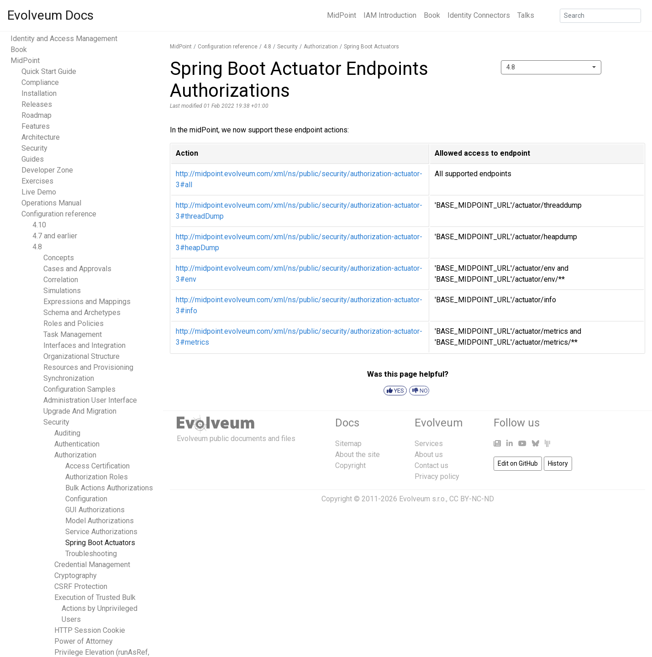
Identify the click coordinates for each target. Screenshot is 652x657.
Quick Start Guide (48, 71)
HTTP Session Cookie (89, 630)
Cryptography (75, 575)
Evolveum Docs (50, 15)
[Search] (600, 16)
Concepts (58, 257)
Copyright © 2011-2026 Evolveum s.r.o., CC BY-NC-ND (407, 498)
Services (429, 443)
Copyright (350, 465)
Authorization (75, 455)
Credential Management (92, 564)
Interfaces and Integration (84, 345)
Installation (39, 93)
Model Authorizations (99, 520)
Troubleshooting (91, 553)
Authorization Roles (96, 477)
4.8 (37, 246)
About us (429, 454)
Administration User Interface (90, 400)
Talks (525, 15)
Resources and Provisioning (88, 367)
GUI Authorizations (95, 509)
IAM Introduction (389, 15)
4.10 (39, 225)
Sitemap (348, 443)
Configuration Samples (79, 389)
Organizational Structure (81, 356)
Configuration (86, 498)
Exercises (37, 181)
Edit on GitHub (518, 463)
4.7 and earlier (54, 235)
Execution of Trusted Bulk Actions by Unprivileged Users (95, 608)
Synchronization (68, 378)
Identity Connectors (478, 15)
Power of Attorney (83, 641)
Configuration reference (58, 214)
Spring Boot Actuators (100, 542)
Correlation (60, 279)
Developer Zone (47, 170)
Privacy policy (437, 476)
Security (34, 148)
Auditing (67, 433)
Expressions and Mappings (87, 301)
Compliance (40, 82)
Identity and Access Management (64, 38)
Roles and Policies (73, 323)
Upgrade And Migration (79, 411)
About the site (357, 454)
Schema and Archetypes (82, 312)
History (558, 463)
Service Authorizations (101, 531)
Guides (32, 159)
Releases (36, 104)
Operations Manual (51, 203)
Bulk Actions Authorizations (109, 488)
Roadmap (36, 115)
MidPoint (341, 15)
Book (432, 15)
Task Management (72, 334)
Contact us (431, 465)
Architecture (40, 137)
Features (35, 126)
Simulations (62, 290)
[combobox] (551, 67)
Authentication (77, 444)
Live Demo (38, 192)
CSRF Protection (80, 586)
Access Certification (97, 466)
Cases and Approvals (77, 268)
